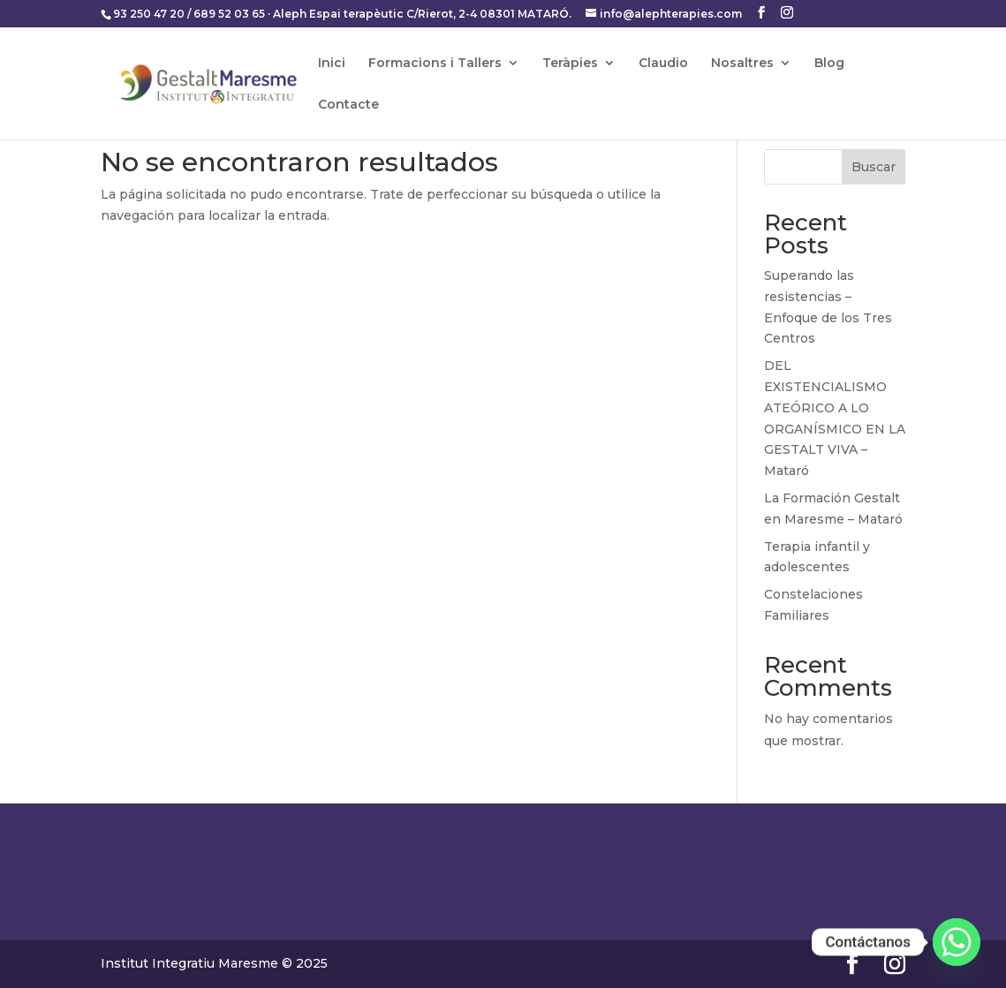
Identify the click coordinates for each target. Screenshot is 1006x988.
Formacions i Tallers (435, 64)
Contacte (348, 105)
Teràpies (570, 64)
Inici (331, 64)
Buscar (873, 167)
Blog (829, 64)
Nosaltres (742, 64)
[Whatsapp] (956, 942)
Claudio (663, 64)
